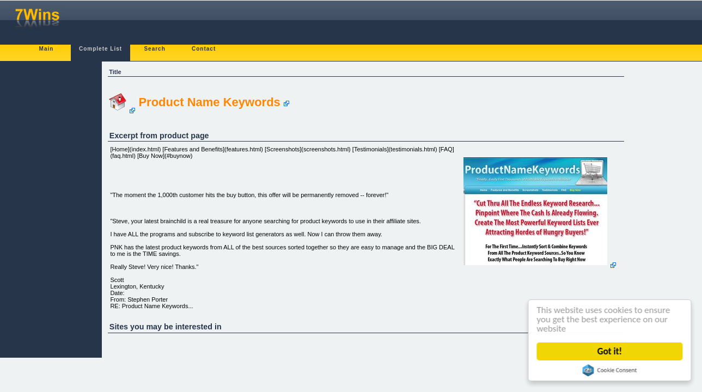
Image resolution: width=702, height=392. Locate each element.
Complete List (100, 49)
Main (46, 49)
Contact (204, 49)
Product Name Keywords (209, 102)
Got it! (609, 351)
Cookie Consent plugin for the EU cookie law (610, 370)
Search (154, 49)
